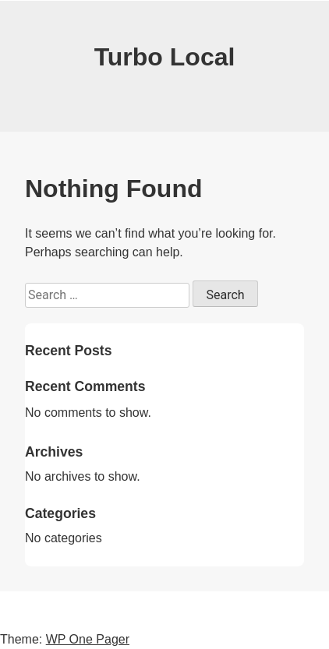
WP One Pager (87, 639)
